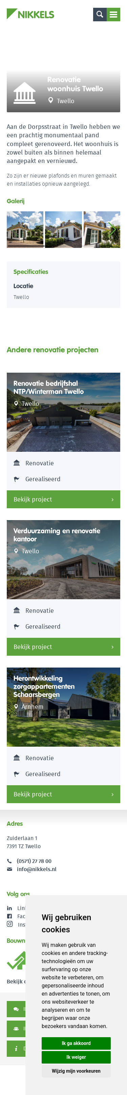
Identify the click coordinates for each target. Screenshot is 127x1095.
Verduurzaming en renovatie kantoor (57, 535)
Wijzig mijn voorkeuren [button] (76, 1071)
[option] (63, 70)
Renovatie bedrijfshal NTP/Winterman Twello (49, 387)
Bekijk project (33, 499)
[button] (112, 229)
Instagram (25, 925)
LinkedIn (28, 908)
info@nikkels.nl (32, 869)
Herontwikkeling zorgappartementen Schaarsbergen (44, 686)
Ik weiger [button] (76, 1057)
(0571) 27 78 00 (34, 861)
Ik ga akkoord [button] (76, 1043)
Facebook (29, 916)
